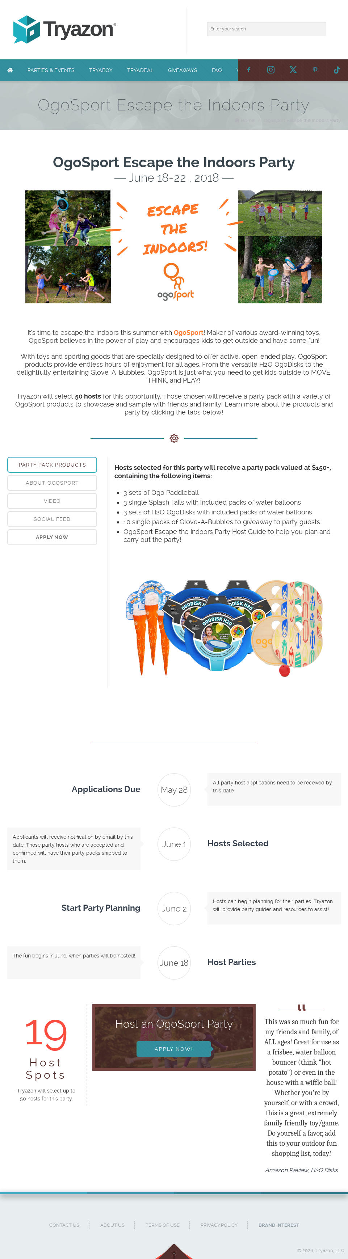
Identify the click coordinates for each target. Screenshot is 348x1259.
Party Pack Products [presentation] (52, 465)
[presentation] (52, 537)
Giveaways (182, 70)
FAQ (217, 70)
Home (248, 120)
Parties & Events (51, 70)
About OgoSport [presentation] (52, 483)
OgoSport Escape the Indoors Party (302, 120)
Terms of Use (163, 1225)
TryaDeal (140, 70)
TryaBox (101, 70)
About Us (112, 1225)
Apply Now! (174, 1049)
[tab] (52, 465)
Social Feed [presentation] (52, 519)
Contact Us (64, 1225)
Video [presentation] (52, 501)
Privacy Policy (219, 1225)
